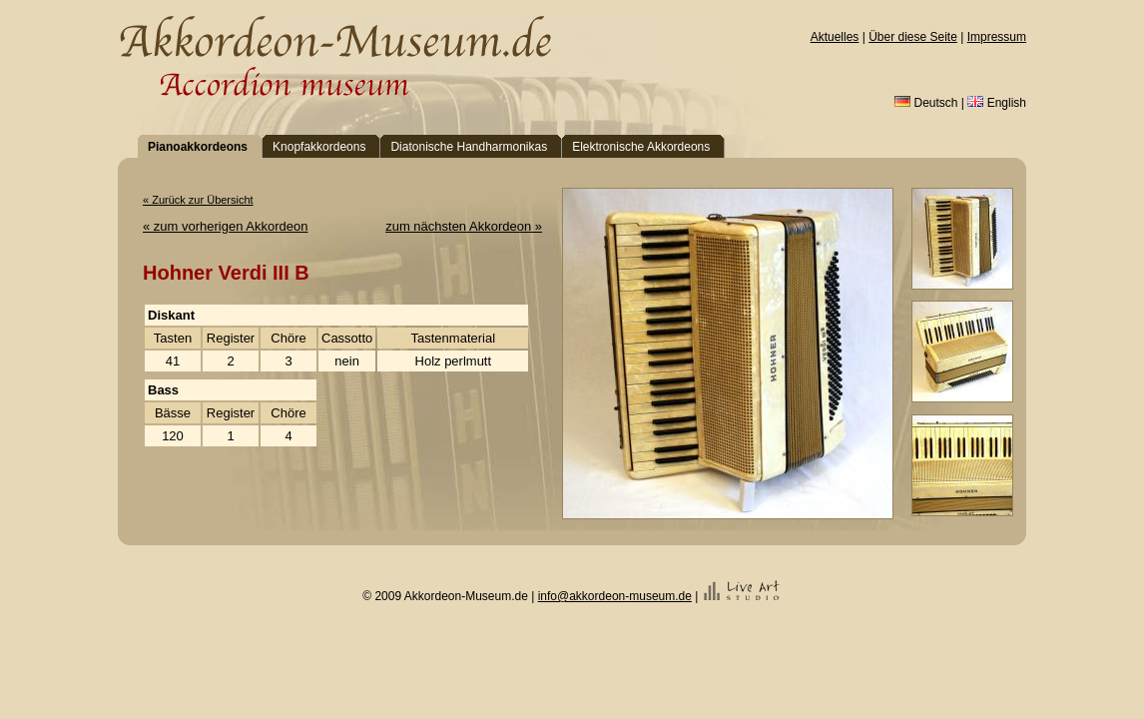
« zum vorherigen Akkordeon (225, 226)
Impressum (996, 37)
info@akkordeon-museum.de (615, 596)
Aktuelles (835, 37)
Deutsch (925, 103)
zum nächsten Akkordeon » (463, 226)
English (996, 103)
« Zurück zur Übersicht (198, 200)
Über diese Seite (912, 37)
